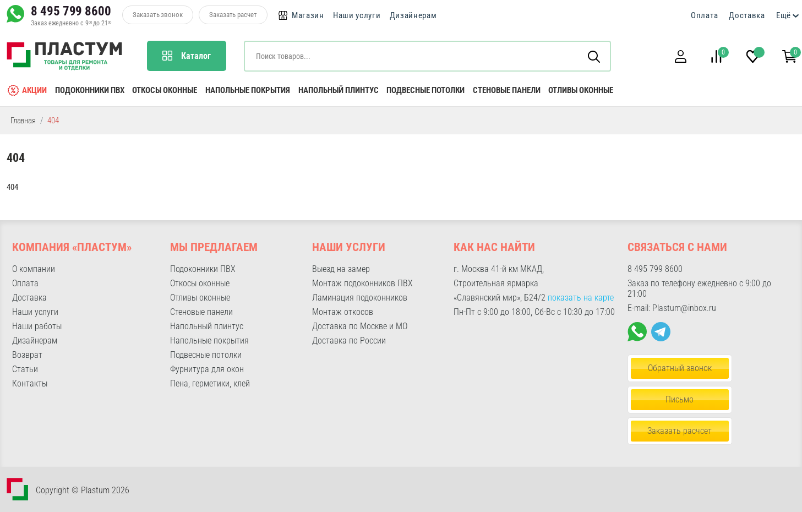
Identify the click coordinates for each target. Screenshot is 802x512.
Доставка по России (349, 340)
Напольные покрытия (247, 90)
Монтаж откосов (342, 312)
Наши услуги (357, 15)
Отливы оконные (580, 90)
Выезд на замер (341, 269)
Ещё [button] (783, 15)
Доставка (747, 15)
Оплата (704, 15)
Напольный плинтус (338, 90)
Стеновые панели (507, 90)
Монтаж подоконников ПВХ (362, 283)
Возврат (27, 355)
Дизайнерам (413, 15)
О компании (33, 269)
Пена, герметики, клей (210, 383)
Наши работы (37, 326)
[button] (680, 56)
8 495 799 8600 (71, 11)
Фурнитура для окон (207, 369)
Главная (23, 121)
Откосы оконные (164, 90)
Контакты (29, 383)
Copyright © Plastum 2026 (82, 490)
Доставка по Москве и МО (359, 326)
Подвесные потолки (425, 90)
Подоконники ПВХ (89, 90)
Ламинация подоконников (359, 297)
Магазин (308, 15)
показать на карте (581, 297)
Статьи (25, 369)
